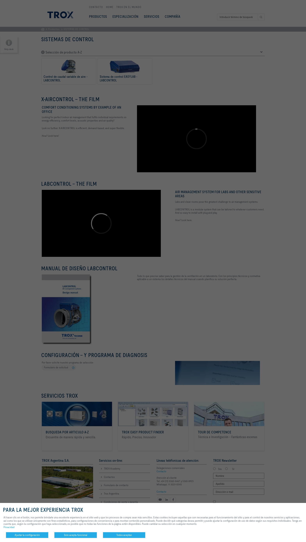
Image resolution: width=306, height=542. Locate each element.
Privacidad (9, 527)
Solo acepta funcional (75, 535)
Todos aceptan (124, 535)
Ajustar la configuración (27, 535)
